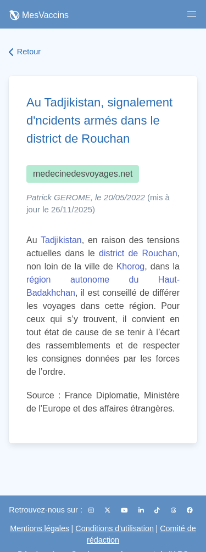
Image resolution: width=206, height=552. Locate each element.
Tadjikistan (61, 240)
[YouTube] (125, 510)
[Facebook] (189, 510)
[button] (191, 14)
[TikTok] (158, 510)
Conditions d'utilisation (114, 528)
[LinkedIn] (142, 510)
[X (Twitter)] (108, 510)
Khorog (130, 266)
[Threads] (174, 510)
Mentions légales (39, 528)
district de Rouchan (138, 253)
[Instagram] (92, 510)
